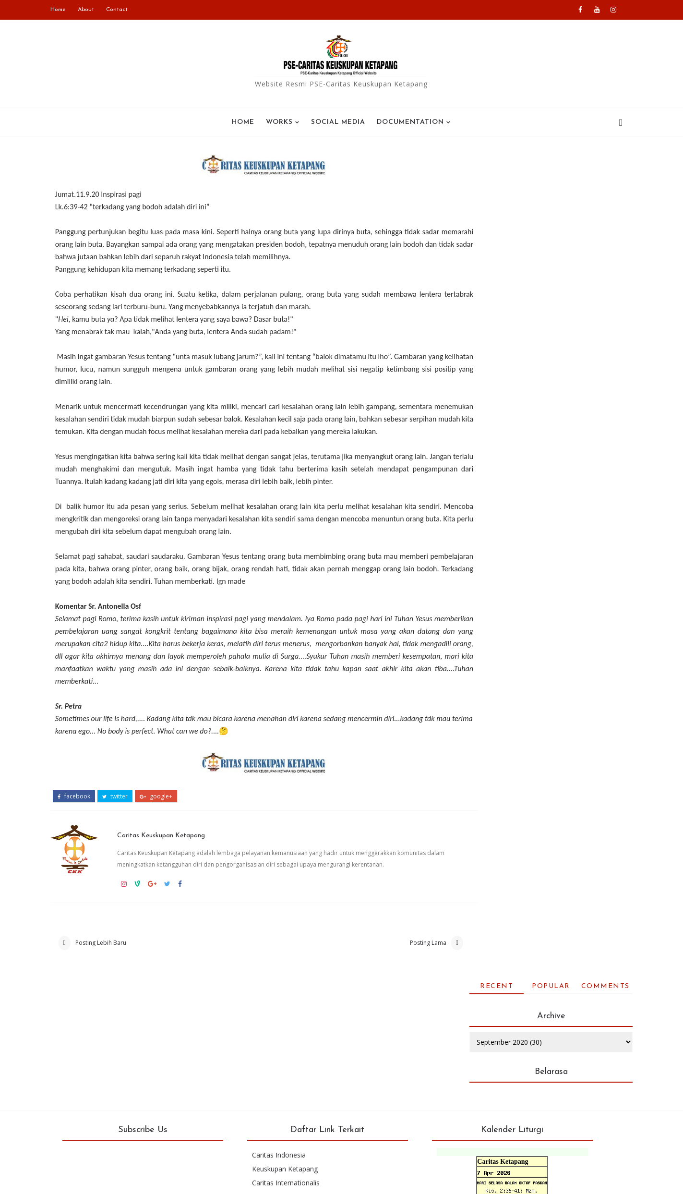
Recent (486, 162)
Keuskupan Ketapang (295, 1056)
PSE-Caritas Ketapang (159, 1179)
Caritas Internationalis (296, 1069)
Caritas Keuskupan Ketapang (177, 840)
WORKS (279, 120)
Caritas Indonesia (289, 1042)
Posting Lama (392, 950)
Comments (595, 162)
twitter (125, 802)
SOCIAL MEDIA (339, 120)
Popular (541, 162)
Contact (127, 9)
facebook (84, 802)
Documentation (410, 120)
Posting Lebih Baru (111, 950)
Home (68, 9)
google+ (166, 802)
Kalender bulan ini (512, 1114)
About (96, 9)
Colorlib (426, 1179)
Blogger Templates (321, 1179)
